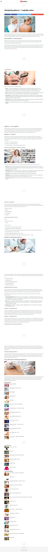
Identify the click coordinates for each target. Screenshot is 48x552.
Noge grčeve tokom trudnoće (14, 529)
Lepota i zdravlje (6, 8)
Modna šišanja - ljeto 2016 (14, 525)
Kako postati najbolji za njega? (15, 459)
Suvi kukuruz (12, 400)
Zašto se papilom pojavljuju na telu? (15, 416)
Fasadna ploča (12, 537)
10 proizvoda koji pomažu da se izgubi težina (17, 533)
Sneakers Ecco (12, 476)
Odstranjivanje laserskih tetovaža (15, 412)
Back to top (24, 547)
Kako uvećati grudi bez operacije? (15, 428)
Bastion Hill (11, 450)
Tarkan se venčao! (13, 501)
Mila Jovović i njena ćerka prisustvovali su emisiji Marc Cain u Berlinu (21, 497)
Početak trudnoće (13, 517)
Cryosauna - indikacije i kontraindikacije (16, 404)
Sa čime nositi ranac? (13, 446)
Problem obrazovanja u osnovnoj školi (16, 484)
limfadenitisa (14, 48)
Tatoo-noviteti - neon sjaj (14, 420)
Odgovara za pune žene (14, 505)
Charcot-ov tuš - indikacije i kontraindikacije (17, 436)
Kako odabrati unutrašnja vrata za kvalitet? (17, 472)
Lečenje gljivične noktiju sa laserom (15, 387)
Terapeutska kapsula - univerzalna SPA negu (17, 408)
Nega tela (10, 8)
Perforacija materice (13, 521)
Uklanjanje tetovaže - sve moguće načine (16, 424)
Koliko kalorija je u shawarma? (14, 513)
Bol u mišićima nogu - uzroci (14, 432)
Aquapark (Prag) (12, 463)
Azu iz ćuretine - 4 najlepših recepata (16, 509)
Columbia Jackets (13, 467)
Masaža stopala (12, 391)
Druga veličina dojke (13, 383)
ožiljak (17, 356)
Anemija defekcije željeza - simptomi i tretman (17, 480)
